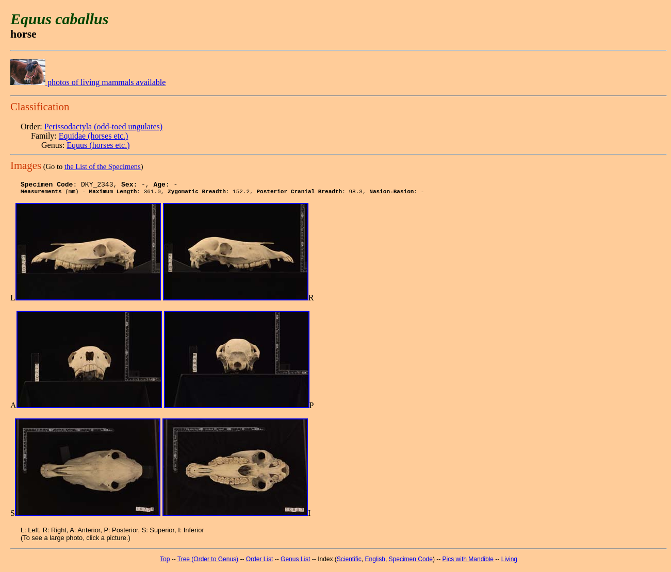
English (375, 562)
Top (165, 562)
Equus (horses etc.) (98, 145)
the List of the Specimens (102, 166)
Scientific (349, 562)
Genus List (295, 562)
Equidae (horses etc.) (93, 135)
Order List (259, 562)
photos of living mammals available (88, 82)
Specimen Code (411, 562)
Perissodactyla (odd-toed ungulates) (103, 126)
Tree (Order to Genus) (207, 562)
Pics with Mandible (468, 562)
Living (509, 562)
